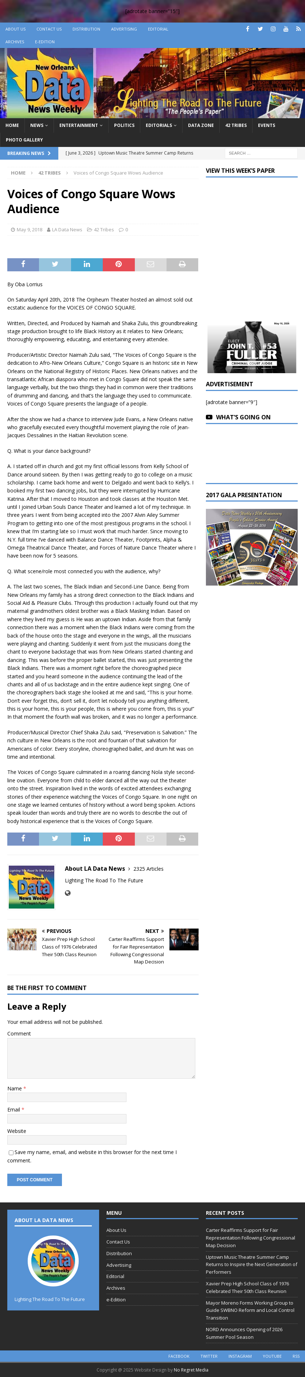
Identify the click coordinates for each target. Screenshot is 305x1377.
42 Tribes (236, 125)
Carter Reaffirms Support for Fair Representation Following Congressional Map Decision (250, 1238)
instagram (240, 1356)
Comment (19, 1033)
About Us (15, 29)
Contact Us (49, 29)
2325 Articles (148, 868)
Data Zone (201, 125)
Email (14, 1109)
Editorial (158, 29)
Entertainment (78, 125)
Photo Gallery (24, 140)
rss (296, 1356)
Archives (14, 41)
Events (266, 125)
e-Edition (45, 41)
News (36, 125)
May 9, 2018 (29, 229)
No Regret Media (191, 1370)
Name (15, 1088)
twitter (209, 1356)
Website (16, 1130)
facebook (178, 1356)
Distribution (86, 29)
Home (12, 125)
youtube (272, 1356)
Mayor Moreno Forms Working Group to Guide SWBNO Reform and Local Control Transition (250, 1310)
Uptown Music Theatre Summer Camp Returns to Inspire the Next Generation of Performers (251, 1265)
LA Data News (67, 229)
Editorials (159, 125)
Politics (124, 125)
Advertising (124, 29)
